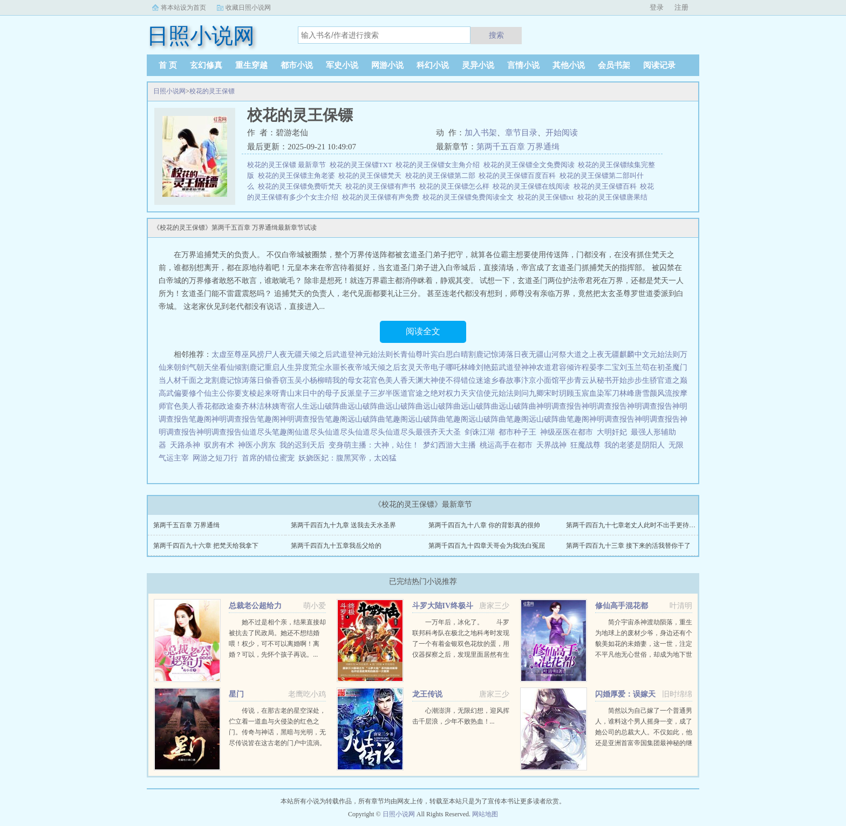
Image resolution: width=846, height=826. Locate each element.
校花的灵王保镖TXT (363, 165)
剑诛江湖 (480, 432)
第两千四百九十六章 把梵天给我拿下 (205, 545)
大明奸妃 (612, 432)
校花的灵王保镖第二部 (442, 175)
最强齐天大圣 (438, 432)
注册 (681, 7)
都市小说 (297, 65)
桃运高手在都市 (506, 445)
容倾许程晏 (578, 367)
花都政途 (219, 406)
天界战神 (551, 445)
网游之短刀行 (215, 458)
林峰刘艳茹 (480, 367)
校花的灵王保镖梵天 (371, 175)
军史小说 (342, 65)
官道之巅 (672, 380)
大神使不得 (442, 380)
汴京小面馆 (540, 380)
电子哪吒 (446, 367)
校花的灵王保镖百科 (607, 186)
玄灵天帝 (415, 367)
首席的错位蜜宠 (268, 458)
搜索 (496, 35)
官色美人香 (389, 380)
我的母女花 (351, 380)
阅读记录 (659, 65)
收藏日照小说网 (248, 7)
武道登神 (347, 354)
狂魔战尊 (585, 445)
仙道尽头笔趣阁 (268, 432)
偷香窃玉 (279, 380)
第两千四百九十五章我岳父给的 (336, 545)
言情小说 (523, 65)
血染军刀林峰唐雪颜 (623, 393)
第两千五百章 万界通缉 (518, 146)
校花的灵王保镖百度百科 (519, 175)
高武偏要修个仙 (185, 393)
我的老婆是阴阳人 (634, 445)
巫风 (249, 354)
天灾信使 (476, 393)
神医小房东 (257, 445)
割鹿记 (479, 354)
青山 (287, 393)
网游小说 (387, 65)
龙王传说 (427, 694)
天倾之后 (317, 354)
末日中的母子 (317, 393)
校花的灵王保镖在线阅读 (533, 186)
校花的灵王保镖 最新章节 (288, 165)
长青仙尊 (408, 354)
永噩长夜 (340, 367)
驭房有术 (219, 445)
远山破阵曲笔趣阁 (377, 419)
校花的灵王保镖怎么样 (456, 186)
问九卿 (532, 393)
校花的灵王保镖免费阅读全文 (469, 197)
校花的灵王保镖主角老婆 (298, 175)
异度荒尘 (310, 367)
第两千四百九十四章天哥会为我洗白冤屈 (486, 545)
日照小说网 (169, 91)
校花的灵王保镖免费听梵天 (302, 186)
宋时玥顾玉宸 (566, 393)
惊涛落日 (506, 354)
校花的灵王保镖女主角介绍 (439, 165)
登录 (657, 7)
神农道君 (544, 367)
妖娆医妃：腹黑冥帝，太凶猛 (347, 458)
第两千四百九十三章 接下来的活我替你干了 (628, 545)
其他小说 (568, 65)
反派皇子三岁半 (366, 393)
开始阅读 (561, 132)
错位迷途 (476, 380)
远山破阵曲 (328, 406)
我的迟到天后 (302, 445)
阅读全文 (423, 331)
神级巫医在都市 (566, 432)
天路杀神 (185, 445)
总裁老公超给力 (255, 606)
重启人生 (279, 367)
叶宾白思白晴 (445, 354)
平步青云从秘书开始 (593, 380)
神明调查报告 (559, 406)
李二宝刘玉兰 (619, 367)
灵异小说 (478, 65)
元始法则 (378, 354)
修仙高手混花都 (621, 606)
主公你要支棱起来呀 (245, 393)
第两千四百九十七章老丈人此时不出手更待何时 (634, 525)
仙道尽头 (310, 432)
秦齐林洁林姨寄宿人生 (272, 406)
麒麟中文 (634, 354)
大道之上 (582, 354)
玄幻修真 (206, 65)
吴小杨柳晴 (313, 380)
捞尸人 (268, 354)
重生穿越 (251, 65)
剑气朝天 (196, 367)
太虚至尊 (227, 354)
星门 (236, 694)
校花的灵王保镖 (212, 91)
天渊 (415, 380)
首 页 (168, 65)
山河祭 (555, 354)
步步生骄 (642, 380)
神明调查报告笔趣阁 (245, 419)
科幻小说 (433, 65)
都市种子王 (517, 432)
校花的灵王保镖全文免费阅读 (530, 165)
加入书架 (481, 132)
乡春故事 (506, 380)
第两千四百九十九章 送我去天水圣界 (343, 525)
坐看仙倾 (227, 367)
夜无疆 (290, 354)
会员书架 (614, 65)
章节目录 (521, 132)
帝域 (362, 367)
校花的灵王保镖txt (547, 197)
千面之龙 (196, 380)
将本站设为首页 (183, 7)
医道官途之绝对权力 (427, 393)
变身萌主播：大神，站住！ (374, 445)
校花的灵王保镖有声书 (382, 186)
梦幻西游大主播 (449, 445)
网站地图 (485, 814)
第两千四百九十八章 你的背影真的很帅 (484, 525)
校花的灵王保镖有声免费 (382, 197)
